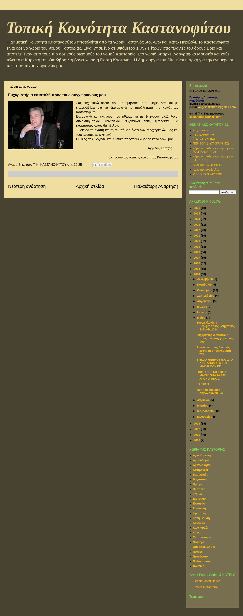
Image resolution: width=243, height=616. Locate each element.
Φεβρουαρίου (206, 411)
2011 (197, 434)
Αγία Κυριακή (202, 455)
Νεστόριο (199, 542)
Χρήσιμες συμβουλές (206, 169)
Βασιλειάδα (200, 474)
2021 (197, 235)
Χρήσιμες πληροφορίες (207, 164)
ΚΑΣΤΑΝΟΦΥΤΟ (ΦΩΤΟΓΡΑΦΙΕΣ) (204, 137)
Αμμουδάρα (201, 460)
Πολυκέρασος (202, 561)
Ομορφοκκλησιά (204, 546)
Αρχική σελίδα (90, 186)
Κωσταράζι (200, 527)
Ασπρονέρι (200, 470)
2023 (197, 224)
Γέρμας (198, 494)
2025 (197, 213)
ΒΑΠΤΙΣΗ (202, 384)
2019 (197, 246)
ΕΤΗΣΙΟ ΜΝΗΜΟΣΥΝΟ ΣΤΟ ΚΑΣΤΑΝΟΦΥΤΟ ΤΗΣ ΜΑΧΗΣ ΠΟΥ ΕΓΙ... (214, 363)
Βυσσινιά (199, 489)
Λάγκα (197, 532)
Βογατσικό (200, 479)
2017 (197, 257)
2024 (197, 219)
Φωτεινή (198, 566)
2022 (197, 230)
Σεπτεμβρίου (206, 295)
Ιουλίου (202, 306)
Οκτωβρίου (205, 290)
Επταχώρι (200, 503)
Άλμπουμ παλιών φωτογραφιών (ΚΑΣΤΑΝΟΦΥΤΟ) (213, 150)
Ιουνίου (202, 312)
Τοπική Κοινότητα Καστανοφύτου (118, 28)
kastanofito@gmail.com (205, 116)
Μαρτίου (203, 405)
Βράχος (198, 484)
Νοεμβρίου (204, 284)
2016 (197, 263)
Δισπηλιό (199, 498)
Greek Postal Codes (207, 581)
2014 (197, 274)
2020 (197, 241)
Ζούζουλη (199, 508)
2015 (197, 268)
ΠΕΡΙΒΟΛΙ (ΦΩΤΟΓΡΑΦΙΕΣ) (211, 143)
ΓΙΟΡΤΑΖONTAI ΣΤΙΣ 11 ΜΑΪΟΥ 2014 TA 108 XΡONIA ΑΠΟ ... (212, 375)
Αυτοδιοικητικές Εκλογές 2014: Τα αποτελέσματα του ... (213, 351)
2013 (197, 423)
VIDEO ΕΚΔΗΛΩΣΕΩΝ (207, 174)
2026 (197, 208)
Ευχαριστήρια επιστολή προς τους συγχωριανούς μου (215, 338)
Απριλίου (203, 400)
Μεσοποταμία (202, 537)
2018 (197, 252)
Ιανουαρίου (205, 416)
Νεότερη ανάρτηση (27, 186)
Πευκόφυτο (200, 556)
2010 (197, 440)
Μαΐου (201, 317)
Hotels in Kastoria (206, 587)
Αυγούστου (205, 301)
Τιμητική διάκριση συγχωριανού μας (210, 391)
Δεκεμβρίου (205, 279)
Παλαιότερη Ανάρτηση (156, 186)
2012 (197, 429)
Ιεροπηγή (199, 513)
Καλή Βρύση (201, 518)
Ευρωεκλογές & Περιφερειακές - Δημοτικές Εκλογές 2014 (215, 326)
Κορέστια (199, 522)
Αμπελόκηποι (202, 465)
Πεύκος (198, 551)
